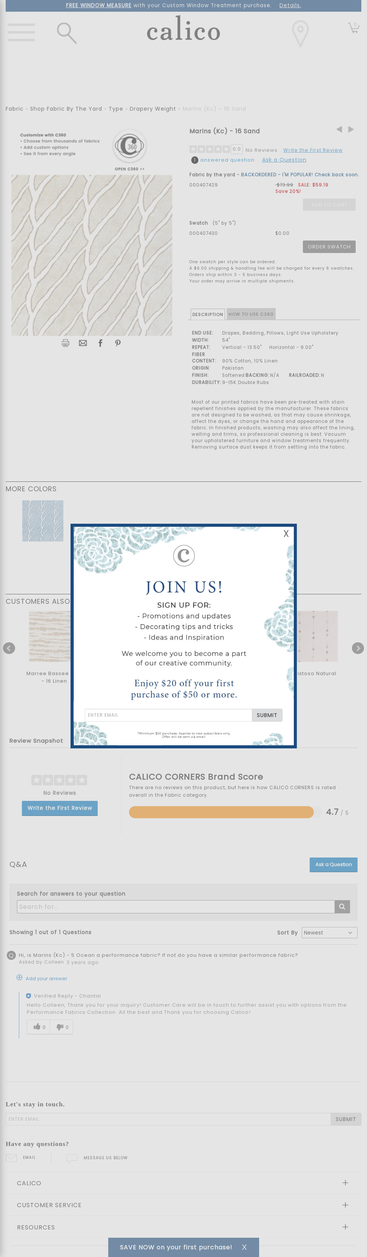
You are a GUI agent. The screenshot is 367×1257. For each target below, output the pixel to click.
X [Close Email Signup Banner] (286, 533)
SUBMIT (267, 715)
